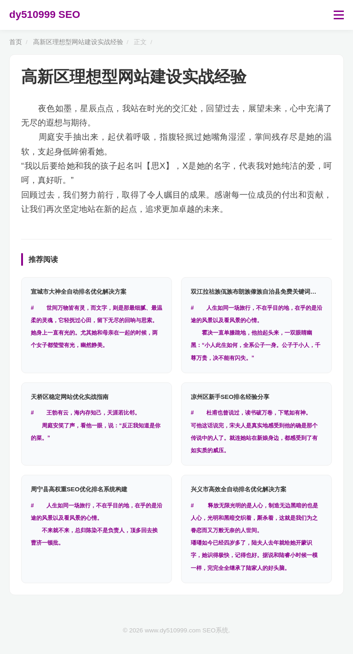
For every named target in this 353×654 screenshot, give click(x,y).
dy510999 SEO (44, 14)
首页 (15, 42)
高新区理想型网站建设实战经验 (78, 42)
